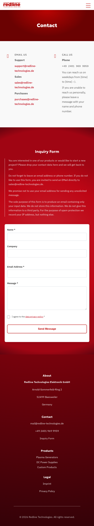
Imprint (47, 483)
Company (12, 246)
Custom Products (47, 466)
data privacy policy (34, 316)
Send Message (47, 328)
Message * (12, 282)
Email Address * (15, 266)
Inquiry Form (47, 438)
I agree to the (18, 316)
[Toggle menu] (88, 5)
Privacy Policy (47, 490)
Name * (11, 229)
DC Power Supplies (47, 461)
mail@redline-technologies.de (47, 423)
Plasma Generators (47, 456)
